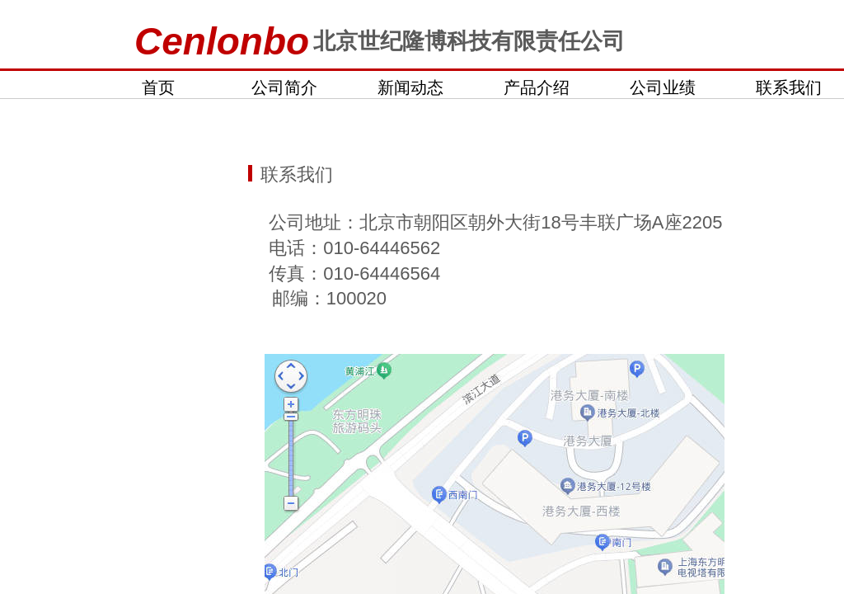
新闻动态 (410, 87)
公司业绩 (663, 87)
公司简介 (284, 87)
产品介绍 (537, 87)
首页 (158, 87)
